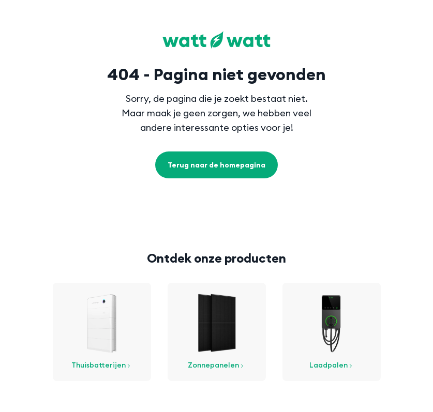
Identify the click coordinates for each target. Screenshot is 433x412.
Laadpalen (331, 365)
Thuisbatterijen (101, 365)
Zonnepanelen (216, 365)
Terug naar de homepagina (216, 165)
